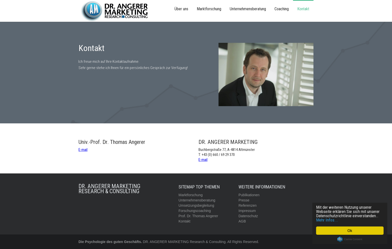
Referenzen (247, 205)
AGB (242, 221)
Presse (244, 200)
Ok (350, 230)
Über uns (181, 9)
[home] (116, 11)
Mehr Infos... (327, 219)
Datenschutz (248, 216)
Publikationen (249, 195)
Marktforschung (209, 9)
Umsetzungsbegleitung (196, 205)
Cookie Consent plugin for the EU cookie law (350, 239)
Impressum (247, 211)
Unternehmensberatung (248, 9)
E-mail (83, 149)
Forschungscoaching (194, 211)
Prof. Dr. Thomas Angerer (198, 216)
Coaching (281, 9)
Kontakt (303, 9)
